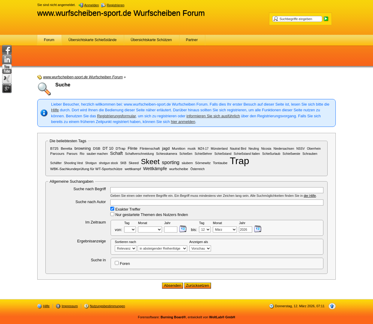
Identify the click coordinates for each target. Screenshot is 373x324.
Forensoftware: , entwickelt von (186, 317)
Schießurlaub (271, 153)
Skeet (150, 162)
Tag (127, 223)
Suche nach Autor (90, 202)
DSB (96, 148)
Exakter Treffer (125, 209)
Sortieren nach (125, 242)
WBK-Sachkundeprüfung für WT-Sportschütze (86, 169)
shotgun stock (108, 163)
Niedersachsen (284, 148)
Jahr (167, 223)
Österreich (197, 169)
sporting (170, 162)
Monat (142, 223)
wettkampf (133, 169)
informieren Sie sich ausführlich (213, 116)
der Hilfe (310, 195)
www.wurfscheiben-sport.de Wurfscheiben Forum (121, 13)
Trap (239, 160)
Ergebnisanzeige (91, 241)
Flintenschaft (150, 148)
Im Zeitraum (95, 222)
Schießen (185, 153)
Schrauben (309, 153)
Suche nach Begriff (89, 189)
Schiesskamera (166, 153)
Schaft (116, 153)
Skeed (134, 163)
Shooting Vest (73, 163)
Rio (82, 153)
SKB (123, 163)
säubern (187, 163)
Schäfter (56, 163)
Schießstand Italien (247, 153)
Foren (122, 263)
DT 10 (107, 148)
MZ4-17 (203, 148)
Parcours (57, 153)
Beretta (66, 148)
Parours (72, 153)
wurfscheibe (178, 169)
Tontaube (220, 163)
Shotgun (91, 163)
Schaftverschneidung (139, 153)
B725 (54, 148)
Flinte (133, 148)
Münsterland (219, 148)
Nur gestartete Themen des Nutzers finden (149, 214)
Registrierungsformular (116, 116)
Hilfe (55, 110)
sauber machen (97, 153)
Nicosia (266, 148)
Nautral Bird (238, 148)
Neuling (254, 148)
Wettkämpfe (155, 168)
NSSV (300, 148)
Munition (178, 148)
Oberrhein (314, 148)
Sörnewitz (203, 163)
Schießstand (222, 153)
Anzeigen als (198, 242)
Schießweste (291, 153)
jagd (166, 148)
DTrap (120, 148)
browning (83, 148)
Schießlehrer (203, 153)
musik (192, 148)
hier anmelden (183, 121)
